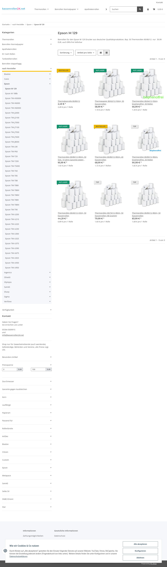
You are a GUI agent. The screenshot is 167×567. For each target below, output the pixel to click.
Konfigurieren (140, 551)
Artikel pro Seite (84, 52)
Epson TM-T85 (11, 175)
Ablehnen (140, 558)
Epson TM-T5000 (12, 166)
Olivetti (7, 277)
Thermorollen (8, 39)
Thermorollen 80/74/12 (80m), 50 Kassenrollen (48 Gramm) (109, 214)
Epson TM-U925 (12, 258)
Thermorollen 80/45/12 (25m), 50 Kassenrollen (72, 214)
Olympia (7, 282)
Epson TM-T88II (12, 185)
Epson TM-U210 (12, 219)
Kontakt (159, 2)
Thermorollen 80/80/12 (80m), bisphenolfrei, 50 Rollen (145, 158)
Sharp (6, 292)
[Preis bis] (38, 369)
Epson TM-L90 (11, 146)
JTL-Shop (153, 564)
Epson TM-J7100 (12, 127)
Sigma (7, 296)
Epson (7, 84)
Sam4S (7, 287)
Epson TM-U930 (12, 263)
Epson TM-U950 (12, 267)
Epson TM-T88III (12, 190)
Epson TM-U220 (12, 224)
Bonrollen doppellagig (11, 63)
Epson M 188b (11, 93)
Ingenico (8, 272)
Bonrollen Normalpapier (12, 44)
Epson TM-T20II (12, 161)
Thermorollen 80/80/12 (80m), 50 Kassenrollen (146, 214)
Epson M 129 (11, 88)
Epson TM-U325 (12, 238)
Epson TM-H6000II (13, 108)
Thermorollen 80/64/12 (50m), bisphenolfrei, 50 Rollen (145, 102)
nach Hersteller (9, 68)
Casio (6, 79)
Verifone (7, 301)
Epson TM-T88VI (12, 204)
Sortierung (64, 52)
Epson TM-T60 (11, 171)
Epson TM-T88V (12, 200)
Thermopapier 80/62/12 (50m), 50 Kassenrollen (109, 102)
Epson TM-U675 (12, 253)
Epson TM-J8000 (12, 142)
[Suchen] (123, 9)
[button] (148, 9)
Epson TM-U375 (12, 243)
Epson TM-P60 (11, 151)
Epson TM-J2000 (12, 113)
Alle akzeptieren (140, 544)
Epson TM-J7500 (12, 132)
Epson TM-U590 (12, 248)
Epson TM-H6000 (12, 103)
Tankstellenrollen (9, 59)
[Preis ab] (9, 369)
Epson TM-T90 (11, 209)
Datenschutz (59, 536)
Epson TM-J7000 (12, 122)
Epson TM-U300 (12, 234)
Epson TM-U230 (12, 229)
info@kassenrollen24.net (13, 335)
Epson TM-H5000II (13, 98)
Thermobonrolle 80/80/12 (69, 101)
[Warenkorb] (158, 9)
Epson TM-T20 (11, 156)
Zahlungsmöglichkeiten (33, 536)
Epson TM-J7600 (12, 137)
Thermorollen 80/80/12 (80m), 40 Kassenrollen (109, 158)
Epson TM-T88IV (12, 195)
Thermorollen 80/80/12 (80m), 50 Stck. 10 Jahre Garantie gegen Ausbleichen (72, 158)
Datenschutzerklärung (18, 556)
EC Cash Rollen (8, 54)
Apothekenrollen (9, 49)
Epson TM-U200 (12, 214)
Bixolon (7, 74)
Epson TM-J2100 (12, 117)
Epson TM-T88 (11, 180)
